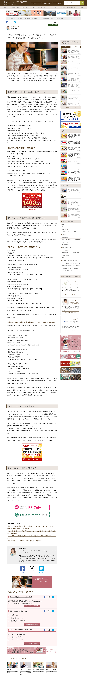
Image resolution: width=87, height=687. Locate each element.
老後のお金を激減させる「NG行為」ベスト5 (20, 528)
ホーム (8, 18)
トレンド (56, 7)
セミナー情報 (80, 7)
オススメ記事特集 (71, 7)
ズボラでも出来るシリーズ (68, 240)
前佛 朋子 (79, 53)
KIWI (79, 68)
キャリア (50, 7)
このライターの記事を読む (70, 282)
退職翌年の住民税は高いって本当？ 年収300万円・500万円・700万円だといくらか (31, 526)
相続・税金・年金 (42, 7)
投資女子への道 (66, 244)
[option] (18, 13)
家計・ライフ (7, 7)
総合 (66, 46)
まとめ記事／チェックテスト (69, 235)
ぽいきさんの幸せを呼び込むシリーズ (71, 249)
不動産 (22, 7)
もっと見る (78, 42)
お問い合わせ (58, 3)
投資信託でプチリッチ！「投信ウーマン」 (72, 242)
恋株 (63, 247)
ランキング (62, 7)
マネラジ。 (65, 225)
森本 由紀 (79, 73)
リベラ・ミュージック (74, 272)
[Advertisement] (70, 30)
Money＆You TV (66, 221)
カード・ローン (32, 7)
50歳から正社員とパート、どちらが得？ (21, 597)
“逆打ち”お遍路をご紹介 (68, 259)
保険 (26, 7)
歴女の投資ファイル (67, 237)
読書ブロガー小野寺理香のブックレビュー (72, 254)
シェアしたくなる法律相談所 (70, 309)
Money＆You (78, 145)
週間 (76, 46)
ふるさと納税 (65, 228)
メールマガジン (47, 3)
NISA (64, 216)
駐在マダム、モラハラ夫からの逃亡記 (71, 256)
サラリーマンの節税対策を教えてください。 (22, 630)
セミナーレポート (66, 233)
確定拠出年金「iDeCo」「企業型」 (70, 223)
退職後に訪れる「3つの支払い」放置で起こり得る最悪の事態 (25, 541)
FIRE (64, 218)
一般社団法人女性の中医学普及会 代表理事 (74, 291)
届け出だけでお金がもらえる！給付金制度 (72, 230)
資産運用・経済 (15, 7)
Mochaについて (36, 3)
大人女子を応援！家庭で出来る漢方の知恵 (72, 252)
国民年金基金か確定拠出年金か (18, 611)
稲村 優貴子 (78, 62)
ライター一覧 (77, 265)
